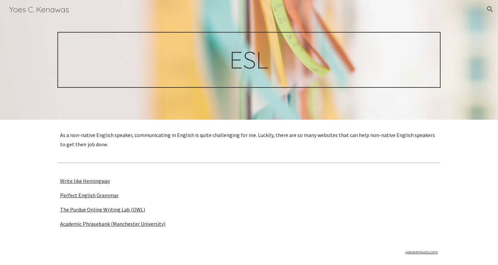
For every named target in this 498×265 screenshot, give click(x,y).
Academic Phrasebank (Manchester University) (112, 223)
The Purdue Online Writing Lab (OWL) (102, 209)
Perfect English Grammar (89, 195)
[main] (249, 60)
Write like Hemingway (85, 181)
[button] (490, 9)
